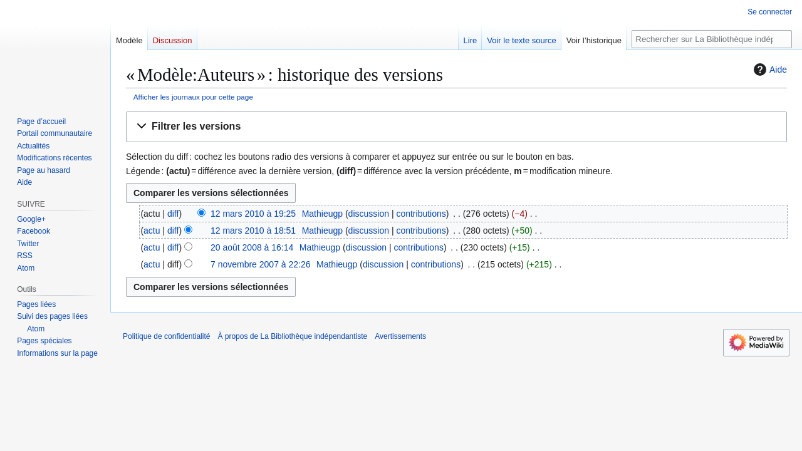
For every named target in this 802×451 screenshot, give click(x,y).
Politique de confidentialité (166, 336)
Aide (769, 69)
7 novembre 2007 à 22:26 (261, 264)
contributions (420, 214)
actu (151, 231)
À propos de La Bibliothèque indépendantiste (292, 336)
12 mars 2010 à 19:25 (253, 214)
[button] (456, 127)
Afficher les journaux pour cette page (193, 97)
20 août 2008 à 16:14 (252, 247)
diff (173, 214)
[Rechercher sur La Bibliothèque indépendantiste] (712, 39)
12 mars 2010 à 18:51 (253, 231)
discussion (368, 214)
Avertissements (400, 336)
